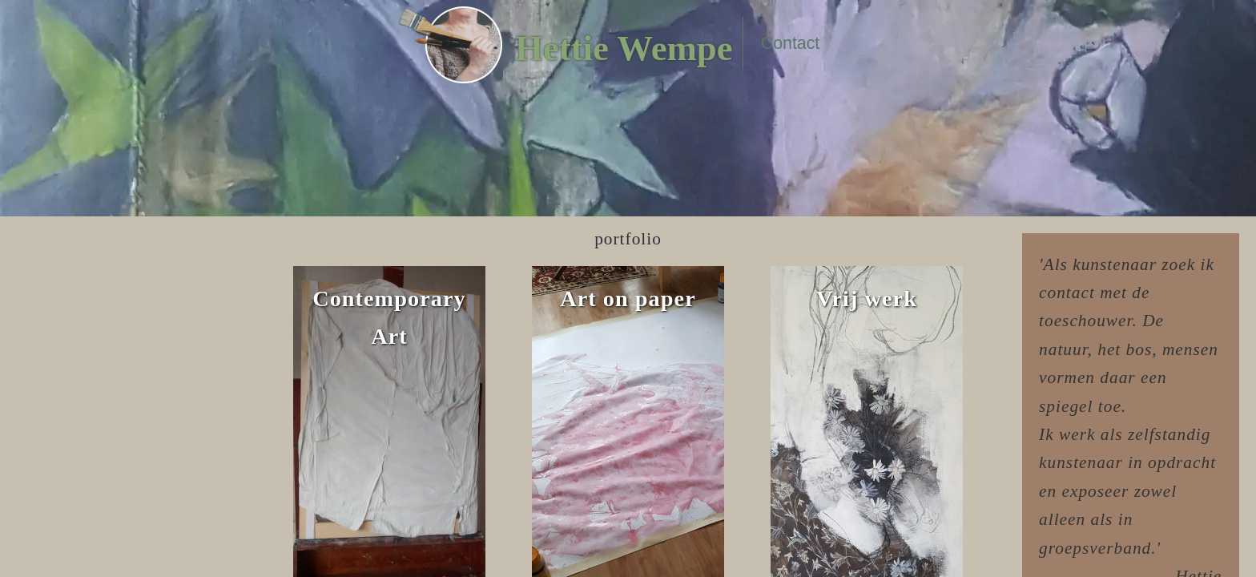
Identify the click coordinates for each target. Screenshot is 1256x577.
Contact (790, 43)
